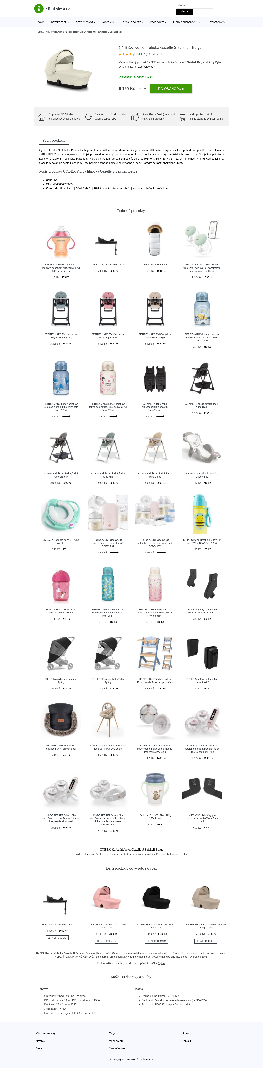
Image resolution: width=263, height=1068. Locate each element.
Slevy (39, 1048)
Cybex (219, 62)
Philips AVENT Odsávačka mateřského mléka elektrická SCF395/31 (108, 543)
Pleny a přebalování (185, 22)
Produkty (48, 32)
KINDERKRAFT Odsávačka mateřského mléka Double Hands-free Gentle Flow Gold (61, 818)
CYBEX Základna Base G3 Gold (108, 264)
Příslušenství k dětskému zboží (172, 854)
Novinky (40, 1041)
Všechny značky (45, 1033)
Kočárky (107, 22)
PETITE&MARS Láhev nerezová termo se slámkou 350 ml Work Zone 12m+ (202, 337)
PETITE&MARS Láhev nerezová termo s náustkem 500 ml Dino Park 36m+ (108, 612)
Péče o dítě (157, 22)
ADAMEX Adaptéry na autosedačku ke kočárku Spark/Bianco (155, 407)
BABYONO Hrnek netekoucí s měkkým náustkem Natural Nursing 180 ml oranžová (61, 267)
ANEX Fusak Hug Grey (155, 264)
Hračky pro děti (131, 22)
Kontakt (186, 1041)
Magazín (114, 1033)
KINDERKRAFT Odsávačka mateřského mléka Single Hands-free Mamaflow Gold (155, 748)
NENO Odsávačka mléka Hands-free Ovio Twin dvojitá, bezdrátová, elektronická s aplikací (202, 267)
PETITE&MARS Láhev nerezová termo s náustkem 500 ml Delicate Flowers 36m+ (155, 612)
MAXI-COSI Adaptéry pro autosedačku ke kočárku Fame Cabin (202, 818)
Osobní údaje (117, 1048)
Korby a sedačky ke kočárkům (139, 854)
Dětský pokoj (84, 22)
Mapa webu (116, 1041)
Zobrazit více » (146, 66)
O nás (185, 1033)
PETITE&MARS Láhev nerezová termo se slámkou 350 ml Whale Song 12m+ (60, 407)
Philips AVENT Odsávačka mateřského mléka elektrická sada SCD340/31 (155, 543)
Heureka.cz (59, 32)
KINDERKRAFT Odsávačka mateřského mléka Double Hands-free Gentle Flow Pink (202, 748)
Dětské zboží (59, 22)
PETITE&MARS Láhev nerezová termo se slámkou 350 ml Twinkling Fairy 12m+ (108, 407)
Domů (41, 22)
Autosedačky (215, 22)
